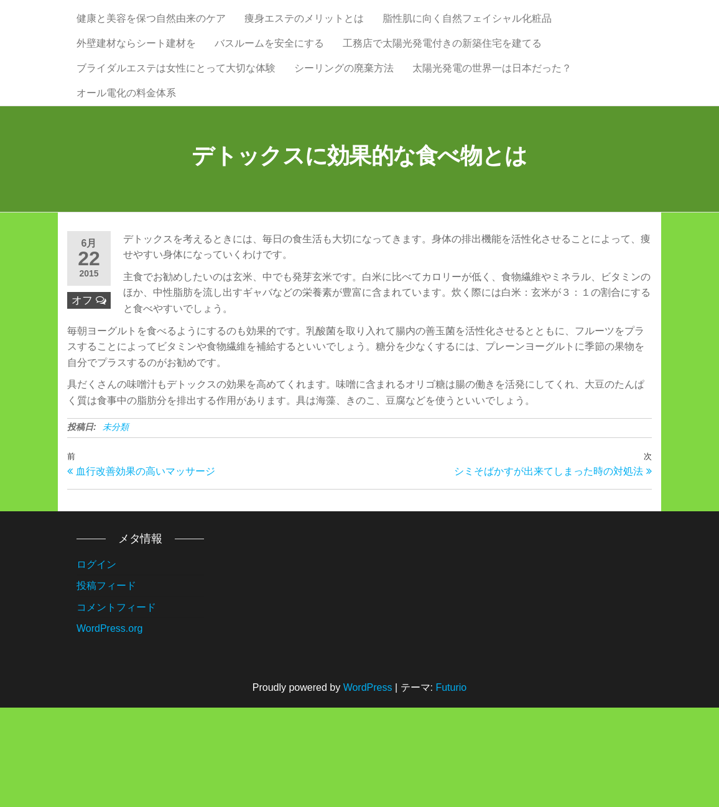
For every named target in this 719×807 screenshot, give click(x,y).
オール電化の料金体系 (126, 180)
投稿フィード (106, 685)
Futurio (450, 787)
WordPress (367, 787)
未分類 (116, 526)
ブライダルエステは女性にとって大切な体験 (176, 130)
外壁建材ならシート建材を (136, 80)
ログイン (96, 664)
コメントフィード (116, 706)
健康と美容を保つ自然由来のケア (151, 30)
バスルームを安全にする (269, 80)
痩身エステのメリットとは (304, 30)
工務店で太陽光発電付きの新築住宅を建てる (442, 80)
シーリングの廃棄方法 (344, 130)
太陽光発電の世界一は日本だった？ (492, 130)
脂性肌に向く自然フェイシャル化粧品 (467, 30)
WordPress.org (109, 728)
